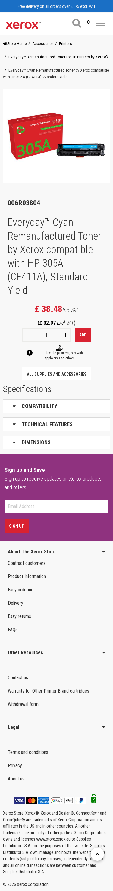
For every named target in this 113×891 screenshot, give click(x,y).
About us (16, 779)
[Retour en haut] (97, 854)
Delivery (15, 603)
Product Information (27, 576)
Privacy (15, 765)
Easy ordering (20, 590)
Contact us (18, 677)
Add (82, 335)
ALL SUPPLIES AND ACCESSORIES (56, 374)
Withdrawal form (23, 704)
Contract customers (27, 563)
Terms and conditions (28, 752)
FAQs (12, 629)
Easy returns (19, 616)
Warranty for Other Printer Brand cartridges (48, 691)
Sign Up (16, 526)
